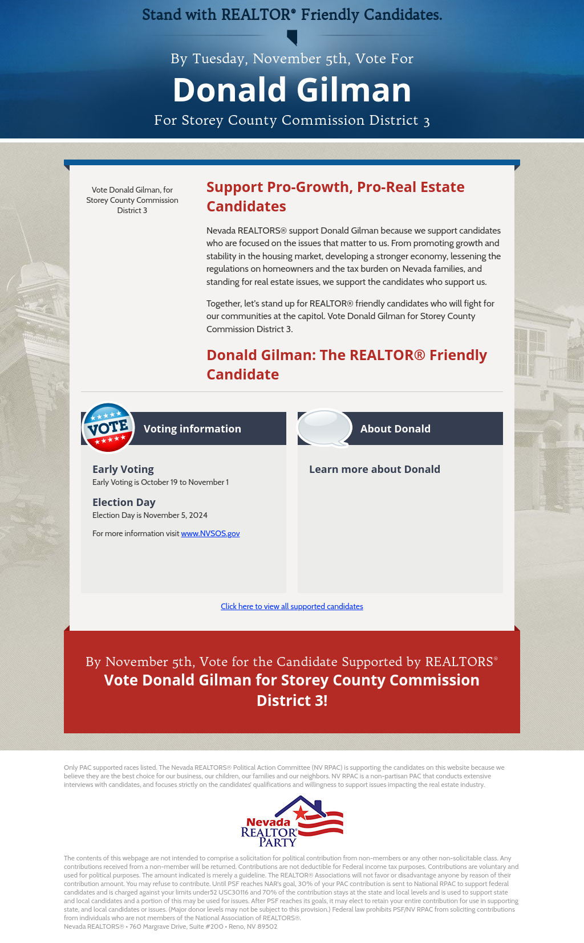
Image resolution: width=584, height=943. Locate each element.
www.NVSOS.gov (210, 533)
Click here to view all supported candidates (292, 606)
